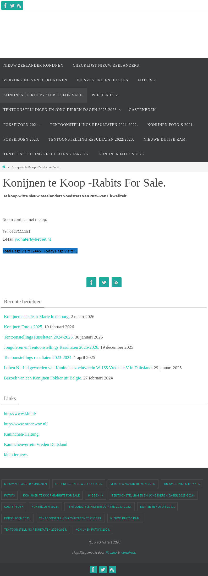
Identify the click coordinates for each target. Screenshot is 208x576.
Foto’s (9, 495)
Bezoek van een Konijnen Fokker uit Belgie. (43, 378)
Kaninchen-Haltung (21, 434)
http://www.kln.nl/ (20, 413)
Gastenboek (13, 507)
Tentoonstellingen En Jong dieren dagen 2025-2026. (153, 495)
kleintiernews (16, 454)
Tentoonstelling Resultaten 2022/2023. (70, 518)
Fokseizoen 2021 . (45, 507)
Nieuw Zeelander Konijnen (25, 484)
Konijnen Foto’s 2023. (92, 529)
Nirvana (111, 552)
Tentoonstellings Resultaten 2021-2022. (99, 507)
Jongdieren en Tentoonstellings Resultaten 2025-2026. (52, 347)
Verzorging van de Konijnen (133, 484)
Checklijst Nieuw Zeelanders (78, 484)
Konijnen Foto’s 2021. (157, 507)
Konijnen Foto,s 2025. (24, 326)
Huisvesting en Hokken (182, 484)
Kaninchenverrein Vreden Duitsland (36, 444)
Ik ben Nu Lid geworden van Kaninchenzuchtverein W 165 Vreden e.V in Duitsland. (79, 367)
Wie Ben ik (95, 495)
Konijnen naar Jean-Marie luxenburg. (37, 316)
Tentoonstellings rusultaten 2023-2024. (39, 357)
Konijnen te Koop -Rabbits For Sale (51, 495)
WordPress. (128, 552)
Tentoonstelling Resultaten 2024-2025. (35, 529)
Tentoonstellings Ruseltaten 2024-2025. (39, 337)
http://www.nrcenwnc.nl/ (26, 423)
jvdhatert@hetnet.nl (33, 239)
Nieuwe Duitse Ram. (125, 518)
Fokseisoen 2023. (17, 518)
